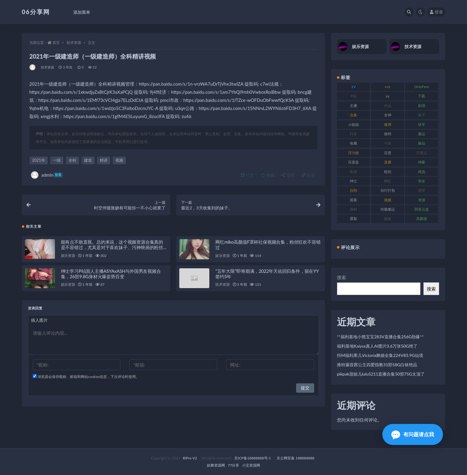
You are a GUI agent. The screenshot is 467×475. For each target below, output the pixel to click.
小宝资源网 (251, 465)
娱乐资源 (68, 255)
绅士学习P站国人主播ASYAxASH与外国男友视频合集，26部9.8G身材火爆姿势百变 (111, 273)
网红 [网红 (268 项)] (387, 181)
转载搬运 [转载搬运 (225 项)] (388, 209)
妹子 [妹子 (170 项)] (421, 115)
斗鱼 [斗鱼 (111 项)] (387, 143)
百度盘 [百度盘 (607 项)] (353, 162)
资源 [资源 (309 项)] (421, 200)
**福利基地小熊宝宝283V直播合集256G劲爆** (380, 336)
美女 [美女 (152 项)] (421, 181)
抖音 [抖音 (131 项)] (353, 134)
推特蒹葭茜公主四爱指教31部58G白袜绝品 (377, 364)
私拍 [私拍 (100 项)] (353, 171)
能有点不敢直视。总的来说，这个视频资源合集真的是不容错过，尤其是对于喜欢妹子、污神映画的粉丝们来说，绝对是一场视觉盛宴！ (112, 247)
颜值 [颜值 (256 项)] (387, 218)
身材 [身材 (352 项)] (353, 209)
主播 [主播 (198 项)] (353, 105)
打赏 (247, 175)
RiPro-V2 (190, 458)
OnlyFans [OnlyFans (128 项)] (421, 86)
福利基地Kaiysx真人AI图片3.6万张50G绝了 (377, 346)
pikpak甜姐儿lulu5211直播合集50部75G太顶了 (381, 373)
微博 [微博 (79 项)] (387, 124)
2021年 (38, 160)
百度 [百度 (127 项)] (387, 153)
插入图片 (39, 320)
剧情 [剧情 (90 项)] (421, 105)
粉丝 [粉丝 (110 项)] (387, 171)
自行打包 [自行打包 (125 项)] (388, 190)
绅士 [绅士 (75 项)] (353, 181)
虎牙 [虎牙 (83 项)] (421, 190)
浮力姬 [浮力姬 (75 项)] (353, 153)
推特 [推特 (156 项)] (387, 134)
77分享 (233, 465)
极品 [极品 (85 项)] (421, 143)
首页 (56, 42)
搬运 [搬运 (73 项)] (421, 134)
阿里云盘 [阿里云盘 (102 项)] (421, 209)
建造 (88, 160)
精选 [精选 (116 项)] (421, 171)
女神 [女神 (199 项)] (387, 115)
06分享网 (36, 11)
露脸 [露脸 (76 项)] (353, 218)
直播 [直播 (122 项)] (387, 162)
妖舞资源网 (216, 465)
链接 (308, 175)
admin (47, 175)
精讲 (104, 160)
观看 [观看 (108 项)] (353, 200)
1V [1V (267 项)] (353, 86)
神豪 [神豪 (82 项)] (421, 162)
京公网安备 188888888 (295, 458)
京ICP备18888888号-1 (252, 458)
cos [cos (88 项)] (387, 86)
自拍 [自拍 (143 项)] (353, 190)
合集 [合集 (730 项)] (353, 115)
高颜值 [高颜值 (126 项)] (421, 218)
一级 (57, 160)
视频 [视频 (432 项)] (387, 200)
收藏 (268, 175)
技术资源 (74, 42)
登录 (436, 11)
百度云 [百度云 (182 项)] (421, 153)
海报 (288, 175)
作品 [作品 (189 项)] (387, 105)
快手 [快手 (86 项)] (421, 124)
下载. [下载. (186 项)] (422, 96)
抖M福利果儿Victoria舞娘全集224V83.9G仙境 (380, 355)
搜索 (341, 277)
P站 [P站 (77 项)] (353, 96)
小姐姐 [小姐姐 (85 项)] (353, 124)
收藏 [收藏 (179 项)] (353, 143)
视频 (119, 160)
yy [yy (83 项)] (387, 96)
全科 (72, 160)
